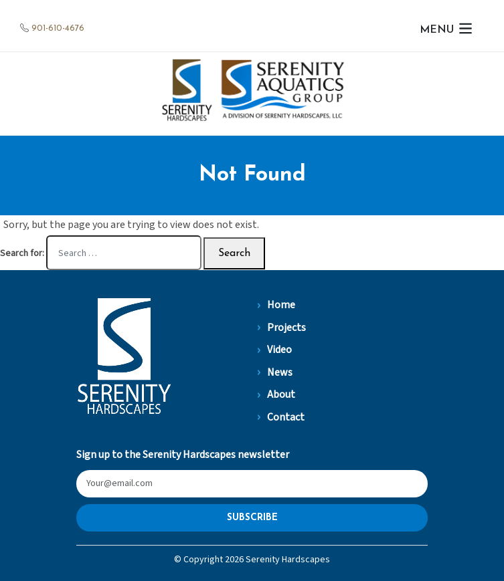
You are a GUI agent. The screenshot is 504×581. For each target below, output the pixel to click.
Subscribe (252, 518)
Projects (286, 327)
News (279, 372)
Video (279, 349)
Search (234, 253)
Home (281, 305)
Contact (286, 417)
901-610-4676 (57, 28)
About (281, 394)
